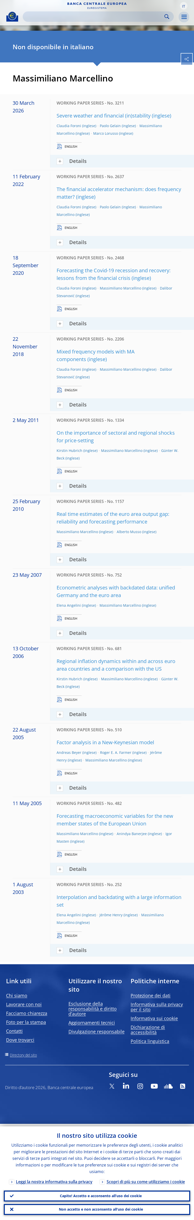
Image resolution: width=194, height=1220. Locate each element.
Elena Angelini (69, 605)
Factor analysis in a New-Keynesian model (105, 742)
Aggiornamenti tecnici (91, 1023)
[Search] (94, 16)
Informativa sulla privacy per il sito (157, 1006)
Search (167, 16)
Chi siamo (16, 995)
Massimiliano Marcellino (120, 288)
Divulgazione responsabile (96, 1031)
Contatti (14, 1031)
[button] (183, 6)
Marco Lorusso (105, 133)
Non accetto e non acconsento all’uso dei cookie (101, 1208)
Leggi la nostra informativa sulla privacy (54, 1179)
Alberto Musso (129, 531)
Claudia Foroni (69, 125)
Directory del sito (23, 1055)
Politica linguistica (150, 1041)
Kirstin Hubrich (69, 450)
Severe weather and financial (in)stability (104, 115)
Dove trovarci (20, 1040)
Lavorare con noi (24, 1004)
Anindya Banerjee (132, 833)
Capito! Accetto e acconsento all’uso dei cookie (101, 1194)
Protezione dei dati (151, 995)
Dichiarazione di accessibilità (148, 1029)
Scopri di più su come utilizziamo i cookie (146, 1179)
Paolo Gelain (110, 125)
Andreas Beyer (69, 752)
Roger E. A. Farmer (115, 752)
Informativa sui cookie (154, 1018)
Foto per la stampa (26, 1022)
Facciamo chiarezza (26, 1013)
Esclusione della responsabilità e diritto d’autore (92, 1009)
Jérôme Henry (111, 914)
